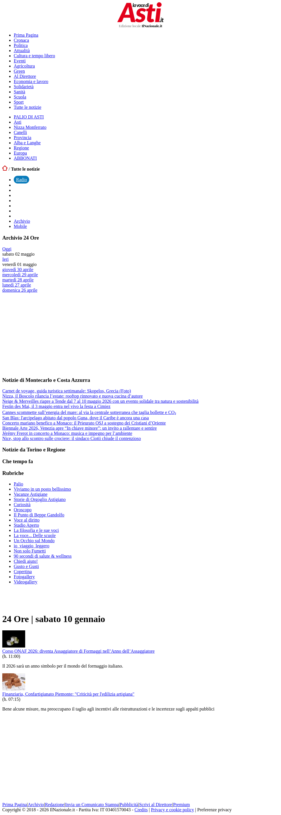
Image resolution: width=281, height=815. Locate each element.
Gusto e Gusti (26, 566)
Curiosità (22, 504)
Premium (181, 804)
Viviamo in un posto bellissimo (42, 489)
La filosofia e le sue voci (36, 530)
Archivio (22, 221)
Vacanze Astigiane (31, 494)
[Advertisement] (45, 334)
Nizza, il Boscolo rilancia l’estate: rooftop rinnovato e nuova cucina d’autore (72, 396)
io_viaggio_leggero (31, 545)
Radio (21, 179)
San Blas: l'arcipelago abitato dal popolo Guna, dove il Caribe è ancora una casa (75, 417)
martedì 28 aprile (17, 279)
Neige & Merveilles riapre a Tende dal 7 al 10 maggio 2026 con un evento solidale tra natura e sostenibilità (100, 401)
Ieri (5, 259)
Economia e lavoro (31, 81)
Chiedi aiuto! (26, 561)
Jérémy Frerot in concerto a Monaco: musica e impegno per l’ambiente (67, 433)
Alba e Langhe (27, 142)
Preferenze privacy (214, 809)
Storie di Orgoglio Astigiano (40, 499)
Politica (21, 45)
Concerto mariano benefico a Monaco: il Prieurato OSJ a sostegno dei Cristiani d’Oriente (84, 423)
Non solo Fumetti (30, 550)
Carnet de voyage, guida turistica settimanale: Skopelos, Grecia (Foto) (66, 390)
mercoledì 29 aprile (20, 274)
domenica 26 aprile (19, 290)
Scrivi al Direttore (155, 804)
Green (19, 71)
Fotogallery (24, 576)
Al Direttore (25, 76)
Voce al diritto (26, 520)
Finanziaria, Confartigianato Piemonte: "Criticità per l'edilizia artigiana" (68, 694)
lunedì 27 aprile (16, 285)
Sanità (19, 91)
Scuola (20, 96)
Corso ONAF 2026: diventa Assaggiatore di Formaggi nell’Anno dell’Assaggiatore (78, 651)
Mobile (20, 226)
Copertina (23, 571)
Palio (18, 483)
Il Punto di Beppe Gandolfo (39, 514)
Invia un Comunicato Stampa (92, 804)
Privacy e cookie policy (172, 809)
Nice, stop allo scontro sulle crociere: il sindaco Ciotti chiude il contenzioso (71, 438)
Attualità (22, 50)
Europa (20, 153)
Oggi (6, 248)
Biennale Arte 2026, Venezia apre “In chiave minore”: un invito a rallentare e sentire (79, 428)
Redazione (54, 804)
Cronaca (21, 40)
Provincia (22, 137)
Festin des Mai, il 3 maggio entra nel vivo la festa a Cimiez (56, 406)
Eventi (20, 60)
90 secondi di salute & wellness (43, 556)
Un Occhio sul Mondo (34, 540)
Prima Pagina (26, 35)
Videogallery (25, 581)
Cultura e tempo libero (34, 55)
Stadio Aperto (26, 525)
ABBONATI (25, 158)
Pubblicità (129, 804)
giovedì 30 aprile (17, 269)
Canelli (20, 132)
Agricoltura (24, 66)
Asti (17, 122)
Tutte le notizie (27, 107)
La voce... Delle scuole (35, 535)
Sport (19, 102)
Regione (21, 147)
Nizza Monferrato (30, 127)
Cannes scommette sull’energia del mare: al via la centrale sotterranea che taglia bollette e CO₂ (89, 412)
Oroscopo (22, 509)
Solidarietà (23, 86)
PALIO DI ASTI (29, 117)
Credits (141, 809)
